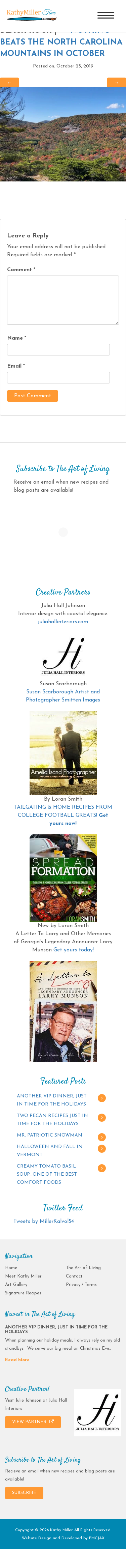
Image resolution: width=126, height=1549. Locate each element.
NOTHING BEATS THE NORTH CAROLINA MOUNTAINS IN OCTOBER (61, 42)
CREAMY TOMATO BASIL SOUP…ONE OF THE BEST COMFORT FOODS (47, 1174)
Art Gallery (16, 1285)
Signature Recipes (23, 1293)
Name (16, 338)
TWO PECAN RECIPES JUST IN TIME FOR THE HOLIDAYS (52, 1119)
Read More (17, 1360)
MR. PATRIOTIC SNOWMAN (49, 1135)
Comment (21, 269)
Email (16, 366)
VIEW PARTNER (33, 1421)
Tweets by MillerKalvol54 (43, 1221)
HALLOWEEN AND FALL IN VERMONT (50, 1150)
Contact (74, 1276)
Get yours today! (73, 950)
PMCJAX (96, 1538)
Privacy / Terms (81, 1285)
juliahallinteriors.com (63, 622)
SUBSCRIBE (24, 1493)
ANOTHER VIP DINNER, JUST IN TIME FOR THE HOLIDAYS (52, 1100)
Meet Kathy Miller (23, 1276)
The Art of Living (83, 1268)
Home (11, 1268)
